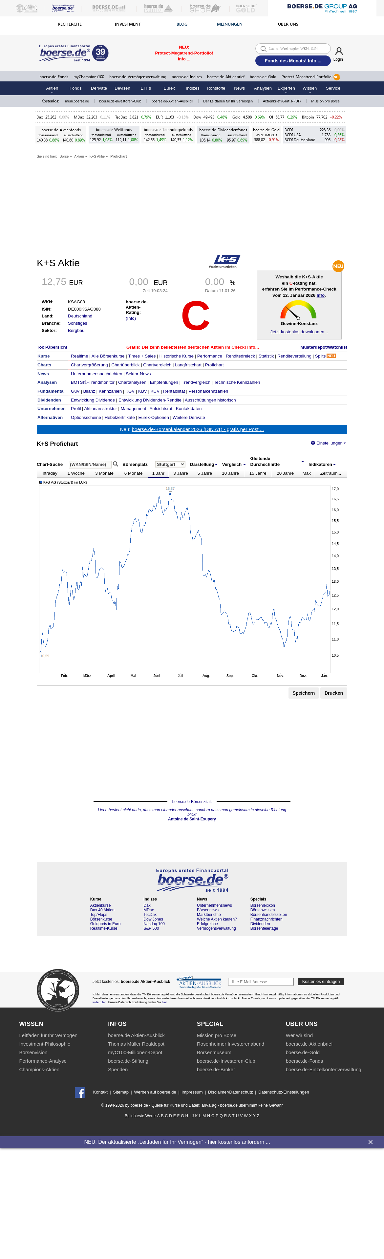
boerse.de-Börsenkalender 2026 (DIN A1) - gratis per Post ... (198, 429)
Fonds (76, 88)
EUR (159, 117)
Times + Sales (142, 356)
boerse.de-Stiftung (128, 1061)
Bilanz (89, 391)
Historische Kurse (176, 356)
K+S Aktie (97, 156)
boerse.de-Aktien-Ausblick (173, 101)
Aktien (79, 156)
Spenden (118, 1069)
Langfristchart (188, 364)
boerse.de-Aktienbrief (226, 76)
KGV (130, 391)
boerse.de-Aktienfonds (61, 129)
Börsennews (208, 910)
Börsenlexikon (262, 905)
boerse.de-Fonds (53, 76)
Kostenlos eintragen (321, 981)
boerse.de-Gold (263, 76)
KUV (155, 391)
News (239, 88)
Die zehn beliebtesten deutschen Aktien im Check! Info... (200, 347)
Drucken (334, 693)
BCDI (289, 129)
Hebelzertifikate (120, 417)
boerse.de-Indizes (187, 76)
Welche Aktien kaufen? (217, 919)
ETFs (146, 88)
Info (321, 295)
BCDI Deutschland (300, 139)
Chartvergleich (157, 364)
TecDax (121, 117)
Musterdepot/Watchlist (324, 347)
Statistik (266, 356)
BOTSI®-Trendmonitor (93, 382)
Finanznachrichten (266, 919)
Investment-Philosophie (45, 1044)
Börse (64, 156)
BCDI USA (293, 134)
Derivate (99, 88)
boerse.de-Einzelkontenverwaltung (323, 1069)
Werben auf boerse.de (155, 1092)
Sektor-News (138, 373)
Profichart (118, 156)
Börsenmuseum (214, 1052)
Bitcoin (308, 117)
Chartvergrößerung (89, 364)
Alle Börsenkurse (108, 356)
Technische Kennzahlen (237, 382)
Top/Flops (98, 914)
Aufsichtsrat (160, 408)
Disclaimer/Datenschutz (230, 1092)
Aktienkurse (100, 905)
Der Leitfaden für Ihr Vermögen (228, 101)
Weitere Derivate (189, 417)
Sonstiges (77, 323)
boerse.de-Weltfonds (114, 129)
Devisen (122, 88)
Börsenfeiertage (264, 928)
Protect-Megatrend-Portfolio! (311, 77)
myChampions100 (89, 76)
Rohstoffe (216, 88)
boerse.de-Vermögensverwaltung (137, 76)
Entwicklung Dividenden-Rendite (149, 400)
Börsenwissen (262, 910)
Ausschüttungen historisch (210, 400)
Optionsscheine (86, 417)
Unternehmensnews (214, 905)
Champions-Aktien (39, 1069)
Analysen (263, 88)
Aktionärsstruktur (100, 408)
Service (333, 88)
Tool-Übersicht (52, 347)
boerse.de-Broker (216, 1069)
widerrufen (99, 1002)
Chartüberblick (126, 364)
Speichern (304, 693)
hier (164, 1002)
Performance (209, 356)
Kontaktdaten (189, 408)
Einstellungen (327, 443)
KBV (142, 391)
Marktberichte (209, 914)
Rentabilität (174, 391)
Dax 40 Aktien (102, 910)
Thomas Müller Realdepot (136, 1044)
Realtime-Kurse (103, 928)
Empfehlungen (164, 382)
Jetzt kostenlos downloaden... (299, 331)
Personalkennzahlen (208, 391)
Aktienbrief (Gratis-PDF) (282, 101)
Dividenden (260, 924)
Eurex (169, 88)
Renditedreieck (240, 356)
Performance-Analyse (43, 1061)
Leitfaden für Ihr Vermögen (48, 1035)
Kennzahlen (110, 391)
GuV (75, 391)
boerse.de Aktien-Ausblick (136, 1035)
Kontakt (100, 1092)
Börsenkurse (101, 919)
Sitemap (121, 1092)
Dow (197, 117)
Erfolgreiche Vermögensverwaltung (216, 926)
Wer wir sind (299, 1035)
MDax (79, 117)
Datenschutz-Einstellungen (283, 1092)
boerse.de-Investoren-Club (120, 101)
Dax (39, 117)
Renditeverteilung (294, 356)
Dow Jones (153, 919)
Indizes (193, 88)
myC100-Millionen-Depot (135, 1052)
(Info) (131, 318)
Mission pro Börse (325, 101)
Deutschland (80, 316)
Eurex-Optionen (154, 417)
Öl (271, 117)
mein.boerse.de (77, 101)
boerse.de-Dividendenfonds (223, 129)
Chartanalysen (132, 382)
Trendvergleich (195, 382)
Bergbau (76, 330)
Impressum (192, 1092)
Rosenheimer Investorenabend (230, 1044)
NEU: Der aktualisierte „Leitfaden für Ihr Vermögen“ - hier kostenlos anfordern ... (177, 1142)
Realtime (79, 356)
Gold (236, 117)
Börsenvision (33, 1052)
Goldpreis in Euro (105, 924)
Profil (76, 408)
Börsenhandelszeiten (268, 914)
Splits (325, 356)
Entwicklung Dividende (93, 400)
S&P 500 (151, 928)
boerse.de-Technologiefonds (168, 129)
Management (133, 408)
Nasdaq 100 (154, 924)
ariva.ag (209, 1105)
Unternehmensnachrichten (96, 373)
